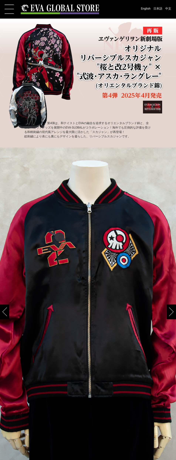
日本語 (157, 8)
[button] (171, 311)
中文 (168, 8)
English (145, 8)
